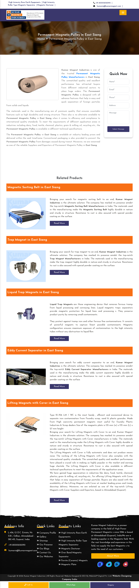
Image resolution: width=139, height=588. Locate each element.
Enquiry (110, 585)
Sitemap (42, 541)
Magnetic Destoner (45, 5)
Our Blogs (43, 549)
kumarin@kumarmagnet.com (109, 6)
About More (113, 556)
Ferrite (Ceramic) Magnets (73, 561)
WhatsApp (69, 585)
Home (41, 39)
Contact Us (44, 553)
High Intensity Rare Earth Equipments (24, 2)
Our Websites (45, 557)
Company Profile (46, 533)
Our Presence (45, 545)
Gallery (41, 537)
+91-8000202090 (103, 3)
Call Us (28, 585)
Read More (59, 223)
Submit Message (118, 129)
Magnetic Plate (67, 564)
